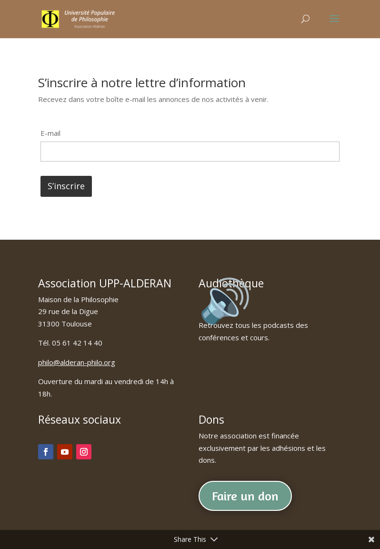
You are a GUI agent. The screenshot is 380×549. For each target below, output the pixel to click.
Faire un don (245, 495)
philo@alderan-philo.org (76, 362)
